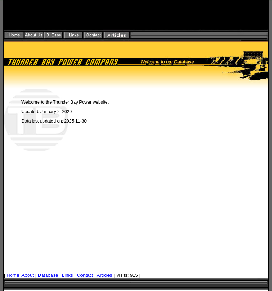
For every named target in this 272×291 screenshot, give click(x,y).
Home (13, 275)
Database (48, 275)
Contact (85, 275)
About (27, 275)
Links (67, 275)
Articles (105, 275)
